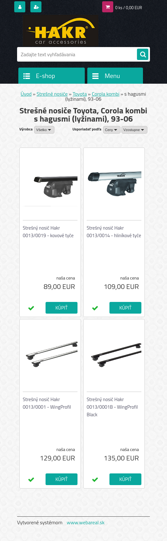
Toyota (80, 94)
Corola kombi (105, 94)
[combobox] (112, 130)
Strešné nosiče (52, 94)
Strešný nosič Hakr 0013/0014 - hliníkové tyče (114, 231)
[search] (142, 55)
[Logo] (60, 30)
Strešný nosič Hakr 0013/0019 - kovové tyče (48, 231)
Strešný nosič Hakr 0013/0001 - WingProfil (47, 403)
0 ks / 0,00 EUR (128, 7)
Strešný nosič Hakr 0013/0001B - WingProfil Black (112, 407)
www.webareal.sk (86, 522)
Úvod (26, 94)
